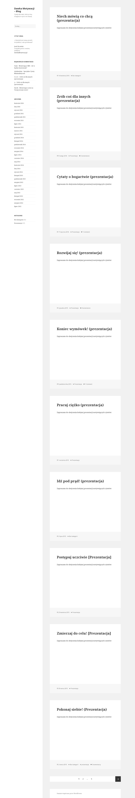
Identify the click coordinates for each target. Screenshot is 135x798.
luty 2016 (17, 107)
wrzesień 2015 (19, 120)
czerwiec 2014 (19, 158)
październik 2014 (20, 144)
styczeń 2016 (18, 110)
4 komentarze (86, 308)
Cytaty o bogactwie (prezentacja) (85, 176)
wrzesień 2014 (19, 148)
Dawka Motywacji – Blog (24, 10)
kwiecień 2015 (19, 127)
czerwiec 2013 (19, 189)
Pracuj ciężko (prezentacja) (80, 405)
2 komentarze (85, 156)
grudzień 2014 (19, 138)
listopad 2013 (18, 175)
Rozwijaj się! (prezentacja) (79, 252)
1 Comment (86, 232)
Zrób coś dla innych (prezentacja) (73, 98)
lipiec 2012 (17, 206)
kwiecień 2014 (19, 165)
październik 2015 (20, 117)
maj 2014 (17, 162)
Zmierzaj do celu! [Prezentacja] (84, 633)
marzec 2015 (18, 131)
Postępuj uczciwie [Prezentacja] (84, 557)
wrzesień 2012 (19, 199)
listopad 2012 (18, 196)
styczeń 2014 (18, 172)
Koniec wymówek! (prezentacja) (84, 329)
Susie (16, 66)
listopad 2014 (18, 141)
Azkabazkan (18, 71)
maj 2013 (17, 193)
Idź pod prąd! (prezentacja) (80, 481)
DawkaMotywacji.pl (20, 53)
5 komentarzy (96, 765)
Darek (16, 88)
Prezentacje (18, 223)
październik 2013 (20, 179)
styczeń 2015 (18, 134)
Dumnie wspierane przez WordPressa (69, 793)
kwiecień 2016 (19, 103)
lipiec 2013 (17, 186)
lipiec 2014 (17, 155)
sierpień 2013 (18, 182)
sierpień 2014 (18, 151)
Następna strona (118, 779)
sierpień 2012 (18, 203)
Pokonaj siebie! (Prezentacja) (82, 709)
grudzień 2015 (19, 114)
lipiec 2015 (17, 124)
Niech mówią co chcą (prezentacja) (75, 18)
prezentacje (85, 765)
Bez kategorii (18, 220)
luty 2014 (17, 169)
